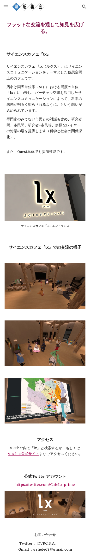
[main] (45, 28)
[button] (6, 6)
